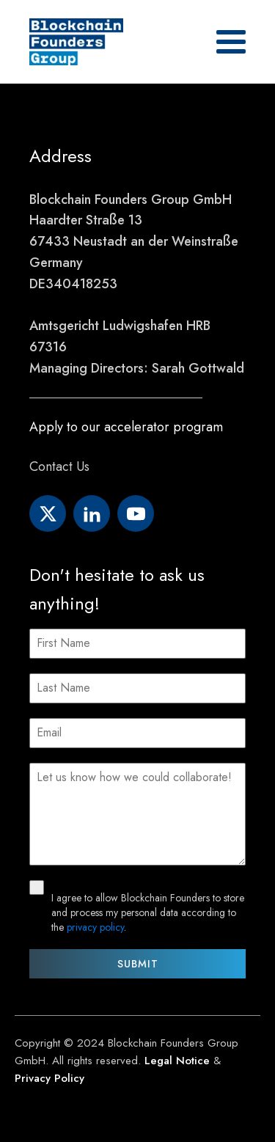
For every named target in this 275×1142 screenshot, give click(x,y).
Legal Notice (177, 1061)
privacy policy (95, 927)
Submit (137, 963)
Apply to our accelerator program (126, 426)
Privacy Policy (49, 1078)
